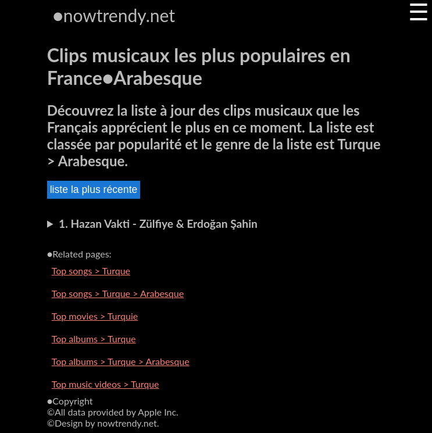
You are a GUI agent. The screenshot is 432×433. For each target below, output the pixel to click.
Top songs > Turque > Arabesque (118, 293)
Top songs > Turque (91, 270)
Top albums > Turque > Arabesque (121, 361)
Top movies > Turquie (95, 315)
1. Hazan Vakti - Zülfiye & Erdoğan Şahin (158, 223)
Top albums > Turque (94, 338)
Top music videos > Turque (105, 383)
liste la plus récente (94, 189)
